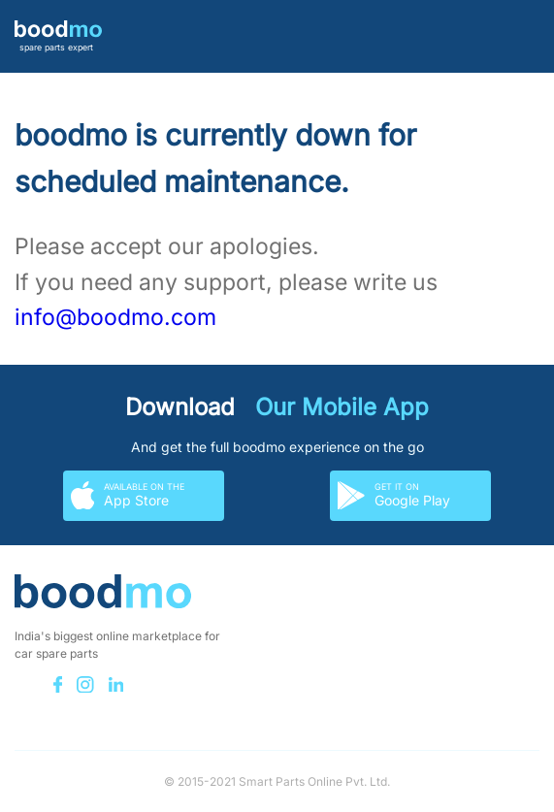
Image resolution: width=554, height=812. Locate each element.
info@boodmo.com (115, 317)
